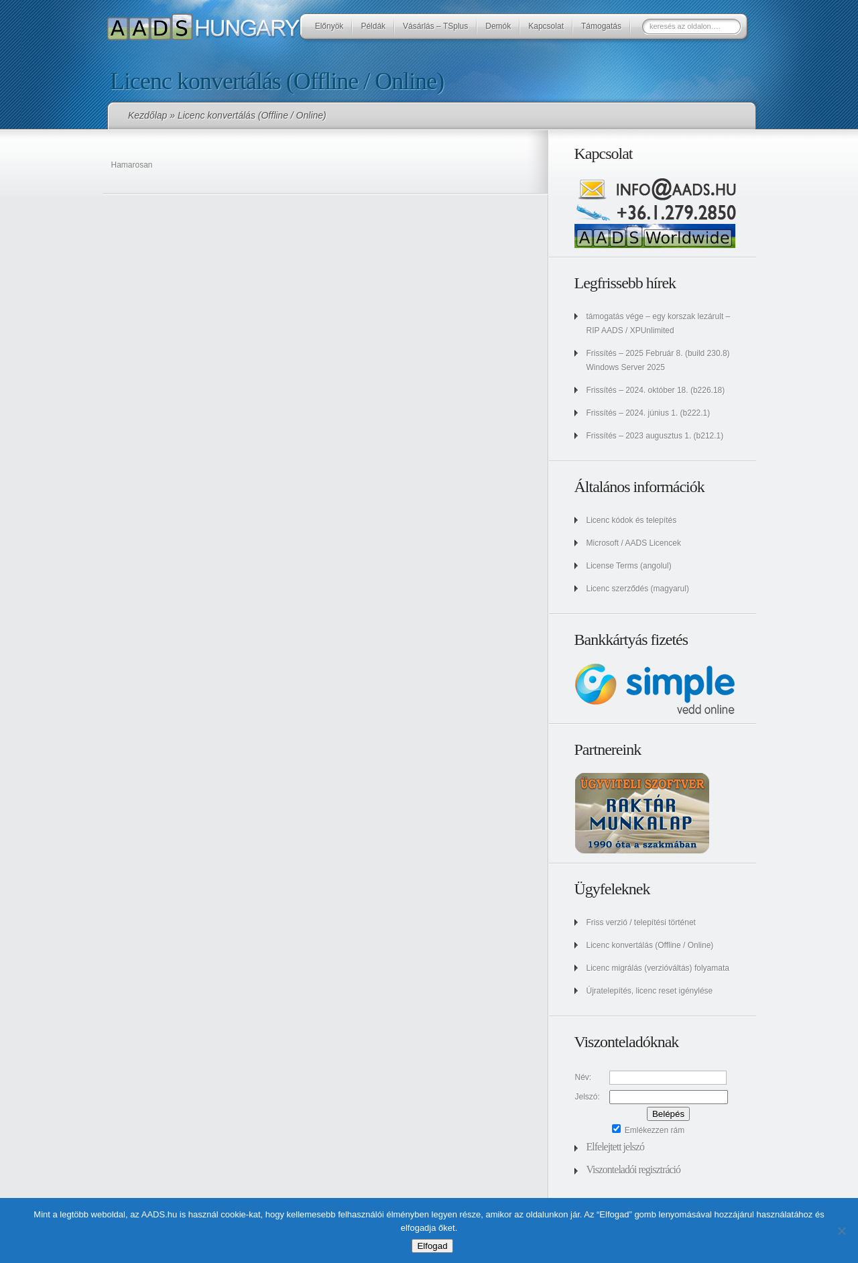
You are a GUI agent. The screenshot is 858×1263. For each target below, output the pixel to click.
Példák (373, 26)
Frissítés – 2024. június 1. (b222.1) (649, 413)
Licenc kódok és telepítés (632, 520)
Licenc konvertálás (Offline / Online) (650, 945)
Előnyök (329, 26)
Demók (498, 26)
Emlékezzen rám (648, 1130)
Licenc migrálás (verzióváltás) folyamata (658, 968)
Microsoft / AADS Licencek (634, 543)
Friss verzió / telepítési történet (641, 922)
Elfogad (432, 1246)
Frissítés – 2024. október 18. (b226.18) (656, 390)
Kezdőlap (147, 115)
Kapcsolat (546, 26)
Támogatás (601, 26)
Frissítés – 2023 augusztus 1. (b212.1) (655, 435)
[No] (841, 1231)
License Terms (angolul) (629, 565)
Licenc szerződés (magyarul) (638, 588)
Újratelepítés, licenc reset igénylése (650, 991)
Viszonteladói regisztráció (634, 1169)
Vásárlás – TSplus (435, 26)
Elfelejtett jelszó (615, 1146)
